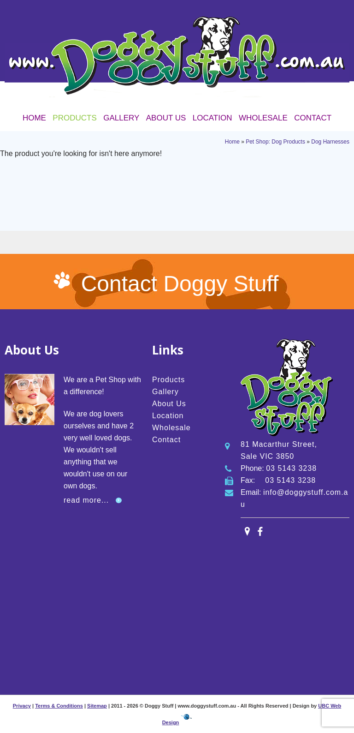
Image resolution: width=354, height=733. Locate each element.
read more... (86, 500)
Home (34, 118)
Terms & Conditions (59, 706)
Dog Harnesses (330, 141)
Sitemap (97, 706)
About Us (166, 118)
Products (74, 118)
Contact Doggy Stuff (180, 283)
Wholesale (263, 118)
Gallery (121, 118)
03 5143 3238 (291, 468)
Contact (312, 118)
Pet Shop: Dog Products (275, 141)
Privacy (22, 706)
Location (212, 118)
